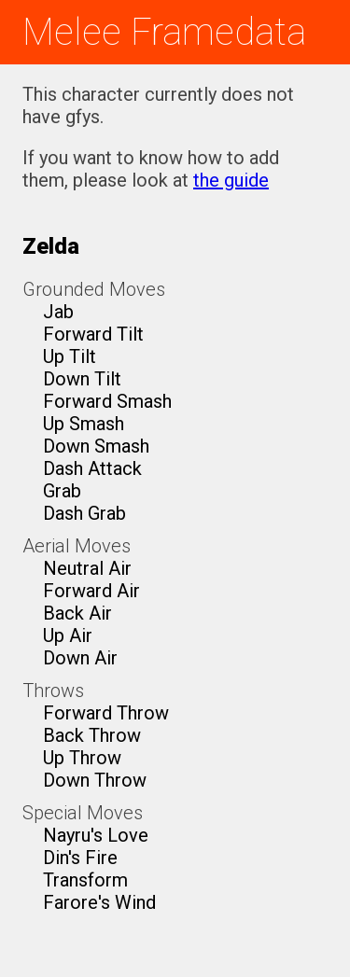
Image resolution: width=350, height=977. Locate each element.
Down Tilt (82, 379)
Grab (62, 491)
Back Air (77, 613)
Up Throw (82, 758)
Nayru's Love (95, 835)
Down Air (80, 658)
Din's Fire (80, 857)
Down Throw (95, 780)
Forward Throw (106, 713)
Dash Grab (84, 513)
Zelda (50, 246)
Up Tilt (69, 356)
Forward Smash (107, 401)
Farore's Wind (99, 902)
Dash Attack (92, 468)
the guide (231, 180)
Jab (58, 311)
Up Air (67, 635)
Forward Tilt (93, 334)
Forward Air (91, 590)
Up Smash (83, 423)
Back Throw (92, 735)
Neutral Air (87, 568)
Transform (85, 880)
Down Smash (96, 446)
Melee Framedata (164, 32)
